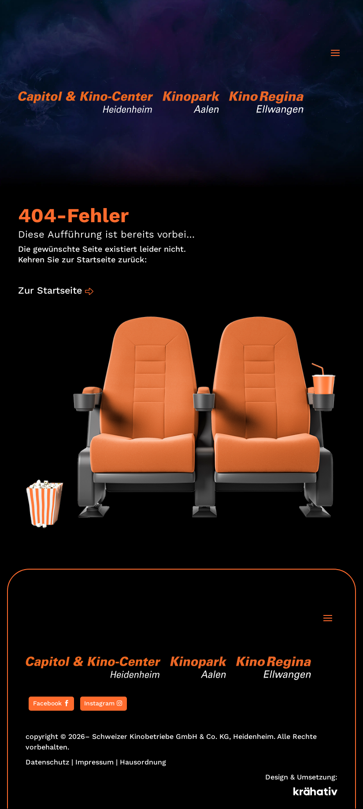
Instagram (99, 703)
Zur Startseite (51, 290)
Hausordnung (143, 762)
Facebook (47, 703)
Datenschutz (47, 762)
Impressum (94, 762)
